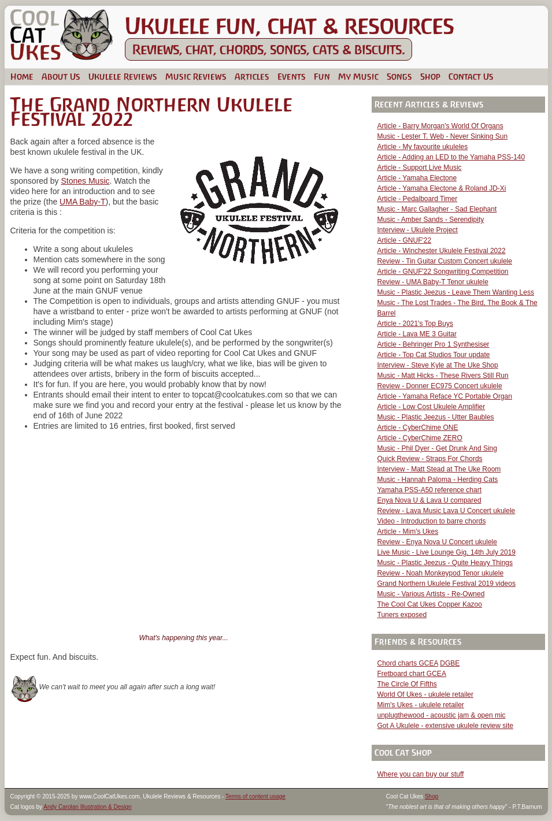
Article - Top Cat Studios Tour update (433, 355)
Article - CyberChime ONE (417, 427)
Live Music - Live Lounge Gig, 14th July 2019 (446, 552)
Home (22, 76)
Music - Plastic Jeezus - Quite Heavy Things (445, 563)
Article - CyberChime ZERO (419, 438)
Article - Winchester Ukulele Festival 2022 (441, 251)
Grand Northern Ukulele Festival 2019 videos (446, 583)
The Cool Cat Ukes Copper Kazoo (429, 604)
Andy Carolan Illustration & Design (87, 807)
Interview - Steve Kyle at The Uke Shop (437, 365)
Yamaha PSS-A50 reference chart (429, 490)
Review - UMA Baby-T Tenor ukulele (432, 282)
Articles (252, 76)
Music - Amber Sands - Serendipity (430, 220)
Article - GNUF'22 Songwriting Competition (443, 272)
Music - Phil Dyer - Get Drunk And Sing (437, 448)
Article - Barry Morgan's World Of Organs (440, 126)
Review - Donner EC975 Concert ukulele (439, 386)
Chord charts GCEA (407, 663)
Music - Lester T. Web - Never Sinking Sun (442, 136)
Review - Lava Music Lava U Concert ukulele (446, 511)
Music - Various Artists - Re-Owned (431, 594)
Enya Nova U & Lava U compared (429, 500)
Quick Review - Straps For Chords (430, 459)
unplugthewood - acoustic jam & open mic (441, 715)
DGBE (450, 663)
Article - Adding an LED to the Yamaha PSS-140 (451, 157)
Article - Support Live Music (419, 168)
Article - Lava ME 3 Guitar (417, 334)
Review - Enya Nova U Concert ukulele (437, 542)
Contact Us (471, 76)
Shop (430, 76)
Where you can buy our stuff (420, 774)
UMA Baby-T (82, 201)
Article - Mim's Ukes (408, 531)
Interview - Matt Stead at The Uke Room (439, 469)
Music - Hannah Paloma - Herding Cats (437, 479)
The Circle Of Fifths (407, 684)
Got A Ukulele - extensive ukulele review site (445, 726)
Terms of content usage (255, 796)
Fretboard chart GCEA (411, 674)
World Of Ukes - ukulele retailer (425, 694)
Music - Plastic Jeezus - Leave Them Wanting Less (455, 292)
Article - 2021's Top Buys (415, 324)
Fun (322, 76)
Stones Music (85, 180)
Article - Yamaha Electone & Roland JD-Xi (441, 188)
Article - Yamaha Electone (417, 178)
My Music (358, 76)
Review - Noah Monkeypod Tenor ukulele (440, 573)
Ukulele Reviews (122, 76)
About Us (61, 76)
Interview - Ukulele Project (417, 230)
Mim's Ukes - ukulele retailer (420, 705)
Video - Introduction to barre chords (431, 521)
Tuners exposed (402, 615)
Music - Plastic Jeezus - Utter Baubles (435, 417)
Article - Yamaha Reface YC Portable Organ (444, 396)
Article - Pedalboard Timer (417, 199)
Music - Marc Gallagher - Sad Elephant (437, 209)
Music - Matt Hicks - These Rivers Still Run (443, 376)
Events (291, 76)
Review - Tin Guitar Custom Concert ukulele (444, 261)
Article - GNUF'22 (404, 240)
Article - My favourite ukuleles (422, 147)
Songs (399, 76)
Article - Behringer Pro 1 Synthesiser (433, 344)
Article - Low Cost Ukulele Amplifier (431, 407)
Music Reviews (196, 76)
